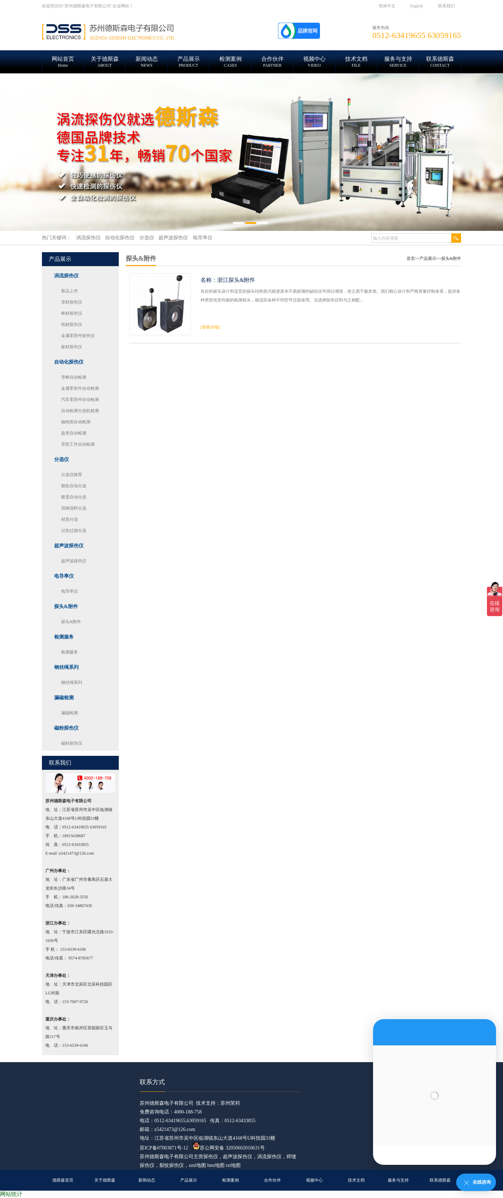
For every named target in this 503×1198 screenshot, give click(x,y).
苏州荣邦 (230, 1103)
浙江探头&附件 (236, 280)
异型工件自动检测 (78, 444)
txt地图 (233, 1165)
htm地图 (216, 1165)
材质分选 (69, 519)
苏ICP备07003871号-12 (164, 1147)
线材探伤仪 (71, 324)
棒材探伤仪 (71, 313)
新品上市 (69, 290)
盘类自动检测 (73, 433)
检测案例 (230, 1180)
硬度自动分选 (73, 497)
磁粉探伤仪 (71, 743)
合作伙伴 (272, 1180)
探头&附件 (71, 621)
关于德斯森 (104, 1180)
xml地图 (197, 1165)
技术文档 (356, 1180)
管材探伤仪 (71, 302)
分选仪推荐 (71, 474)
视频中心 (314, 1180)
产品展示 (428, 258)
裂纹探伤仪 (171, 1165)
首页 (411, 258)
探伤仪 (210, 1156)
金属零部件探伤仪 (78, 335)
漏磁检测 (69, 712)
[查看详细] (210, 327)
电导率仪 (69, 591)
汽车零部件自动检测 (80, 399)
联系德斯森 (440, 1180)
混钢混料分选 (73, 508)
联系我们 (446, 5)
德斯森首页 (62, 1180)
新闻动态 (146, 1180)
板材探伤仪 (71, 346)
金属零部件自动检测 (80, 388)
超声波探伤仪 (73, 560)
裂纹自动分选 (73, 485)
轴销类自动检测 (75, 421)
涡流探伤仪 (269, 1156)
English (416, 5)
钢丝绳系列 (71, 682)
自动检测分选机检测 (80, 410)
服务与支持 (398, 1180)
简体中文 (387, 5)
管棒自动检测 (73, 377)
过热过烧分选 (73, 530)
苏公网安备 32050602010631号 (229, 1147)
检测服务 (69, 652)
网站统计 (11, 1194)
